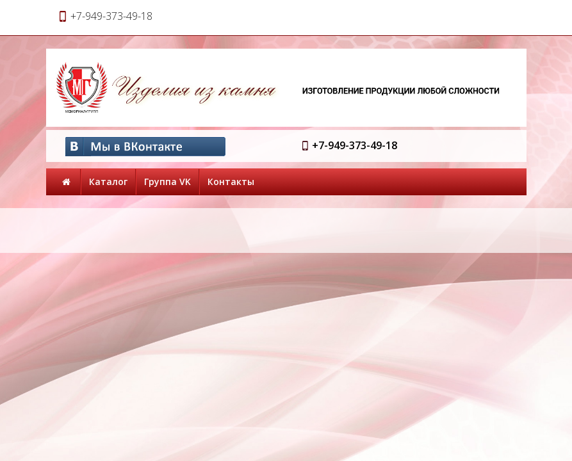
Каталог (108, 181)
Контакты (231, 181)
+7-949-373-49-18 (354, 145)
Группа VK (167, 181)
